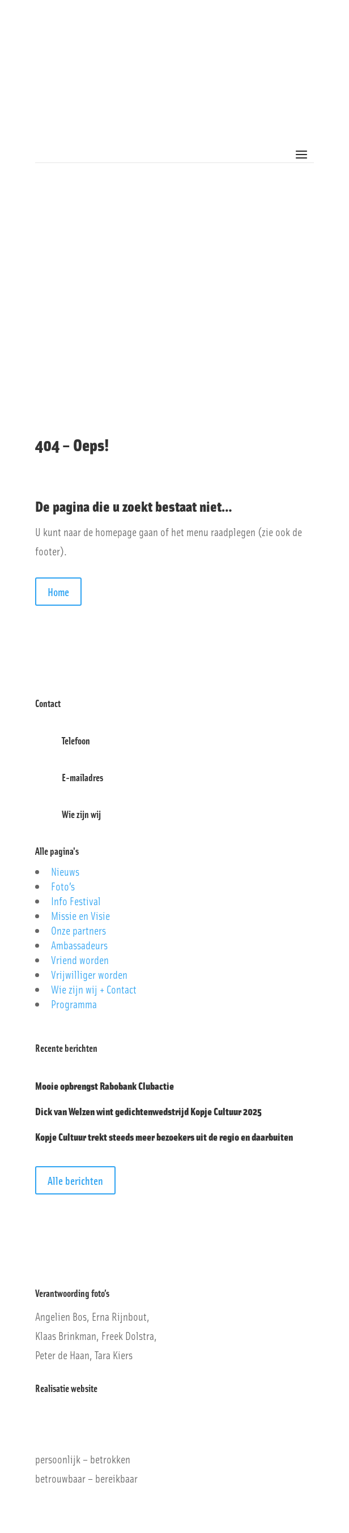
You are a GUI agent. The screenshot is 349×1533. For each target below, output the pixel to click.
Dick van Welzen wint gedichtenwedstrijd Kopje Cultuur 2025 (148, 1110)
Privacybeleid (56, 1257)
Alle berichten (75, 1180)
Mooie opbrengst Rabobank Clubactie (104, 1085)
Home (58, 591)
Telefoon (76, 740)
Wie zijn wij (81, 814)
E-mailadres (82, 777)
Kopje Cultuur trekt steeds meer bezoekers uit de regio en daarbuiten (164, 1136)
